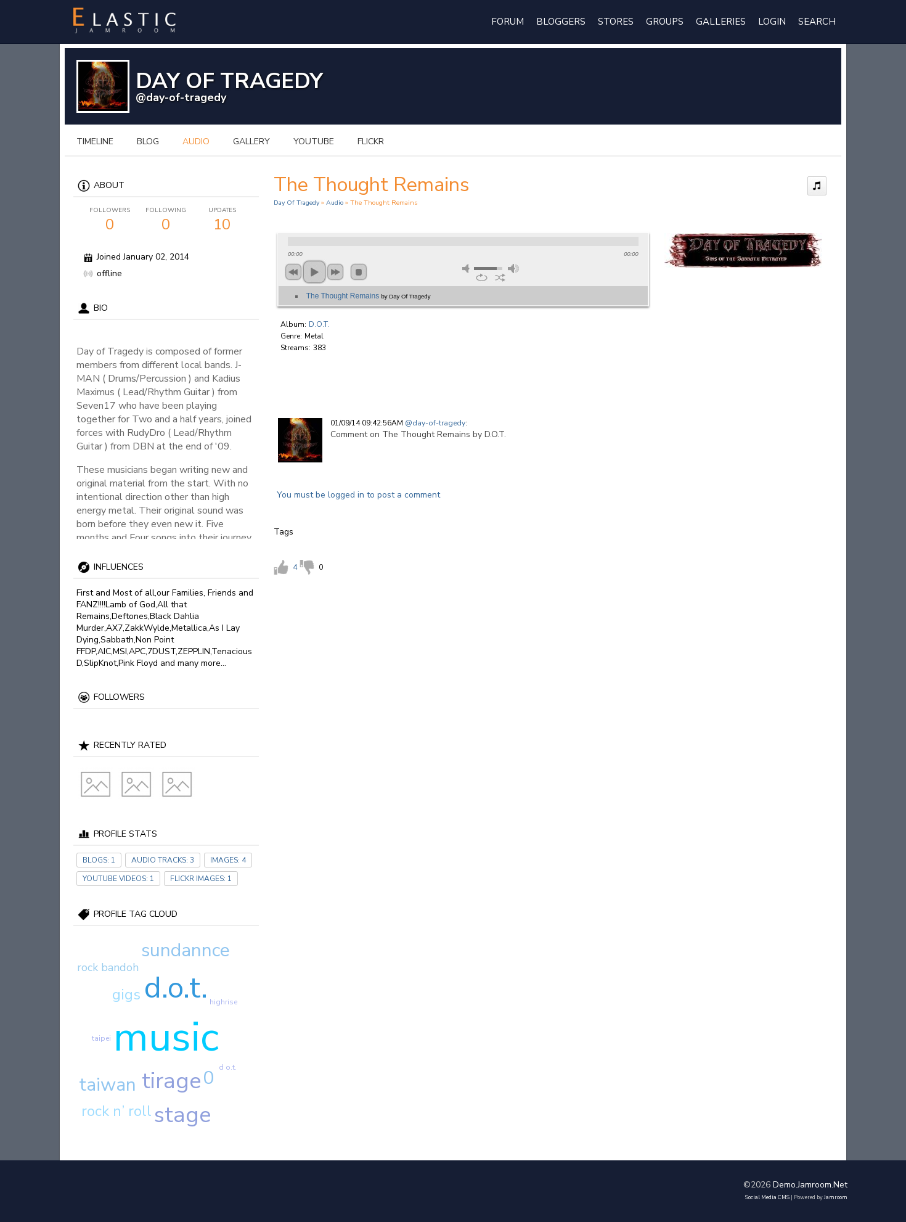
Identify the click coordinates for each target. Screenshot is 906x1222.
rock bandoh (108, 967)
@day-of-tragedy (181, 97)
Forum (507, 21)
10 (222, 220)
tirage (171, 1081)
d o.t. (228, 1067)
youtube (313, 141)
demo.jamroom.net (810, 1185)
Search (817, 21)
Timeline (94, 141)
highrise (223, 1002)
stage (182, 1115)
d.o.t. (176, 987)
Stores (616, 21)
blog (148, 141)
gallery (251, 141)
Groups (665, 21)
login (772, 21)
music (166, 1037)
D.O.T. (319, 324)
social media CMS (767, 1197)
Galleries (721, 21)
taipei (101, 1038)
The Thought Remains (368, 296)
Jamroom (835, 1197)
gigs (126, 994)
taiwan (107, 1084)
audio (196, 141)
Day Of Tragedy (296, 202)
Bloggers (561, 21)
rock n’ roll (116, 1111)
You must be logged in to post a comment (358, 495)
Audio (334, 202)
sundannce (185, 950)
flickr (370, 141)
